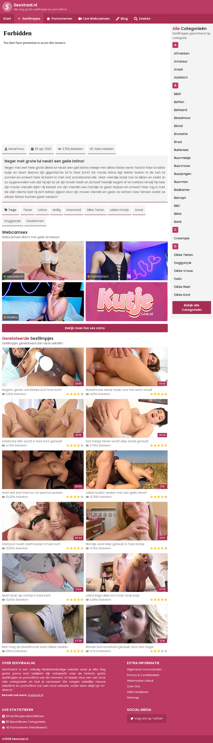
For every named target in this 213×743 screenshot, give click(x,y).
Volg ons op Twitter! (146, 718)
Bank (178, 221)
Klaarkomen (35, 221)
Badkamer (182, 190)
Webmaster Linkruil (140, 681)
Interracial (74, 210)
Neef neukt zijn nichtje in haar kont (26, 595)
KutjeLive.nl (35, 695)
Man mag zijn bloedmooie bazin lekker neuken (35, 647)
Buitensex (181, 150)
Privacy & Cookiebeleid (143, 675)
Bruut (178, 142)
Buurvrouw (182, 166)
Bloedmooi (182, 118)
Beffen (179, 102)
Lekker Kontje (119, 210)
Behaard (180, 110)
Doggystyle (12, 221)
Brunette (181, 134)
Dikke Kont (182, 295)
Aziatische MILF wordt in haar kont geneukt (32, 441)
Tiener (27, 210)
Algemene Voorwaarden (144, 669)
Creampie (181, 238)
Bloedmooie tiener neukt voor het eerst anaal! (119, 390)
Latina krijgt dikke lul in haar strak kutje (112, 595)
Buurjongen (182, 174)
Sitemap (133, 698)
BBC (177, 206)
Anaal (139, 210)
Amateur (181, 61)
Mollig (57, 210)
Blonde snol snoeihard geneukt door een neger (120, 647)
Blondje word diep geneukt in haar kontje (115, 544)
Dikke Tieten (95, 210)
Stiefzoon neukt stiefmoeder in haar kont (31, 544)
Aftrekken (181, 53)
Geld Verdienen (137, 692)
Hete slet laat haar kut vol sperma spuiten (32, 493)
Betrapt (180, 198)
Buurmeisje (182, 158)
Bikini (177, 214)
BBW (177, 94)
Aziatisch (181, 77)
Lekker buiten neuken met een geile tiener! (116, 493)
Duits (178, 279)
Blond (178, 126)
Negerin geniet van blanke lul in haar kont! (31, 390)
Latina (42, 210)
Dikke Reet (182, 287)
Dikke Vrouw (183, 271)
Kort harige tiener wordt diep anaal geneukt (117, 441)
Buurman (181, 182)
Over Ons (133, 686)
